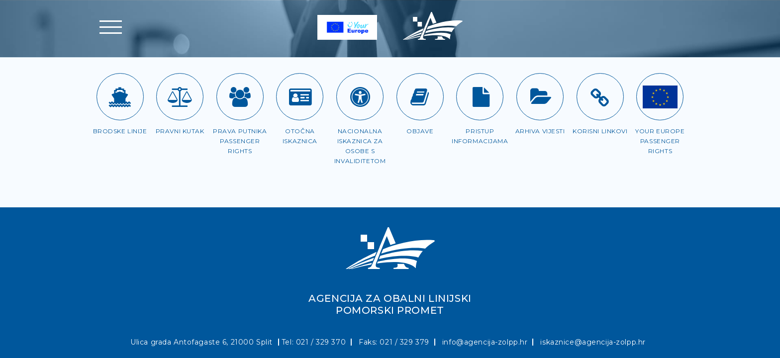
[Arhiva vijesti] (540, 96)
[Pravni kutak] (179, 96)
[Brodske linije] (120, 96)
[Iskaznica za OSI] (360, 96)
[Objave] (420, 96)
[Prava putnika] (240, 96)
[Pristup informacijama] (479, 96)
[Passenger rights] (659, 96)
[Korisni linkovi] (600, 96)
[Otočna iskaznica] (299, 96)
